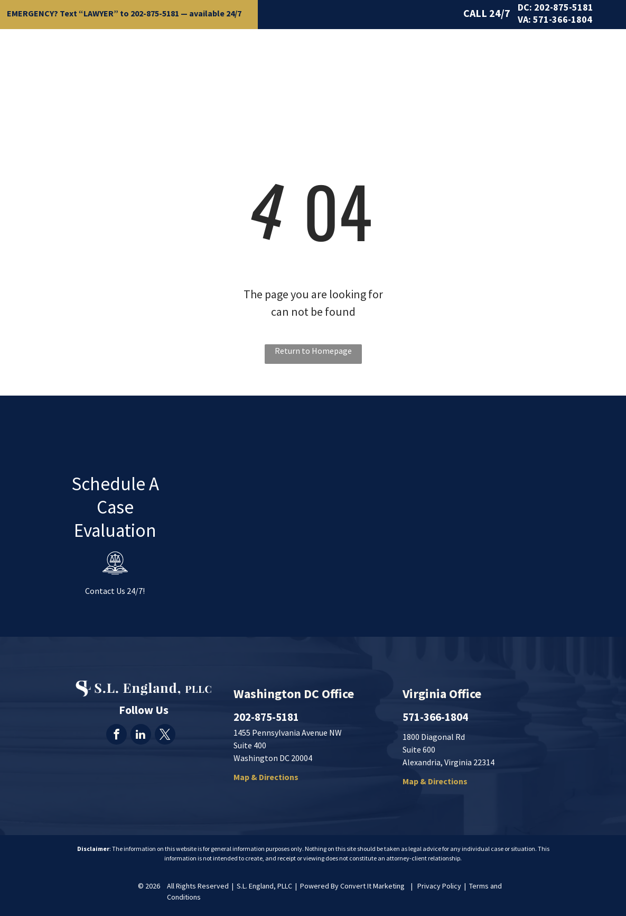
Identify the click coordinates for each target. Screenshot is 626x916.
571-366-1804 (562, 19)
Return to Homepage (313, 350)
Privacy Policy (439, 886)
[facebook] (116, 735)
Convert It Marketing (372, 886)
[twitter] (165, 735)
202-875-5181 (154, 13)
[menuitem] (215, 51)
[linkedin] (140, 735)
